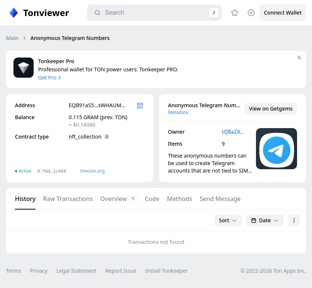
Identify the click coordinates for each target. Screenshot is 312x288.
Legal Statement (76, 270)
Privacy (38, 270)
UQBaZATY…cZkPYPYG (233, 132)
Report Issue (120, 270)
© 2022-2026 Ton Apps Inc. (273, 270)
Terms (13, 270)
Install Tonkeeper (166, 270)
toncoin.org (92, 171)
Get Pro (50, 77)
